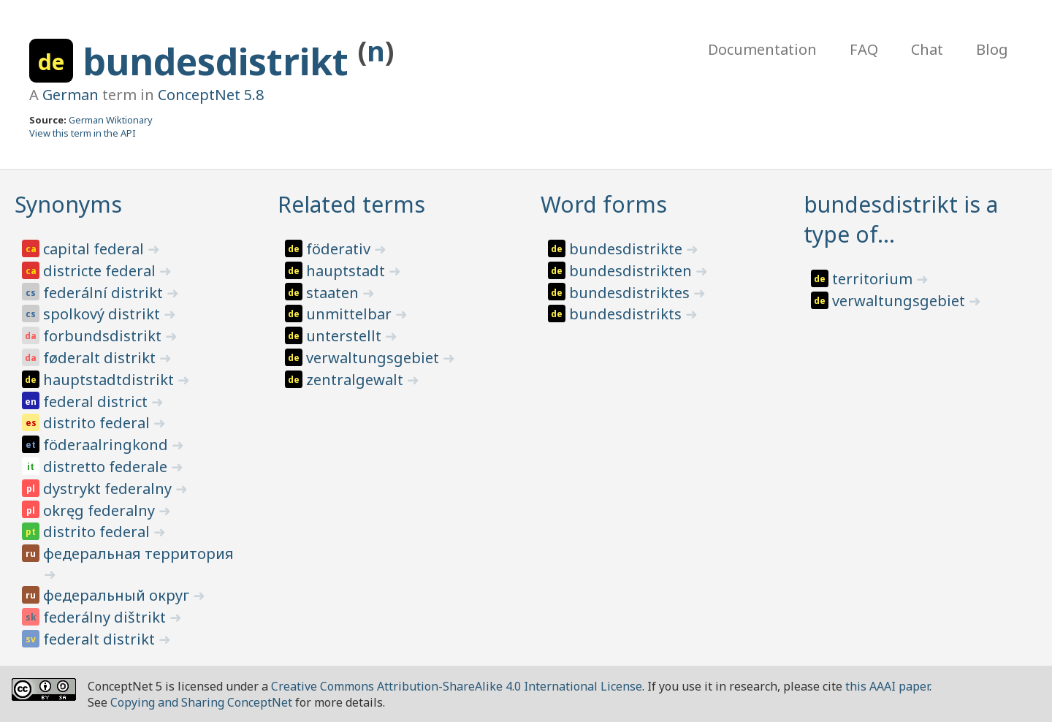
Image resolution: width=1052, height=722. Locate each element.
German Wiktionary (111, 119)
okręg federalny (101, 510)
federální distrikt (105, 293)
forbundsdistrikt (104, 336)
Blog (992, 49)
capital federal (95, 249)
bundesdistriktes (631, 293)
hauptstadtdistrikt (110, 380)
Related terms (351, 204)
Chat (927, 49)
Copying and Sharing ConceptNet (201, 702)
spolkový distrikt (103, 314)
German (70, 94)
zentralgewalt (356, 380)
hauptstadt (347, 271)
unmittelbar (350, 314)
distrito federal (98, 423)
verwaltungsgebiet (374, 358)
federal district (97, 401)
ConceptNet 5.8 (211, 94)
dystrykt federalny (109, 488)
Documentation (762, 49)
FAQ (864, 49)
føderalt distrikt (101, 358)
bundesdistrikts (627, 314)
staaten (334, 293)
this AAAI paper (887, 686)
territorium (874, 279)
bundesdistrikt (220, 61)
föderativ (340, 249)
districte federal (101, 271)
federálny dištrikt (106, 617)
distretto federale (107, 466)
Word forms (604, 204)
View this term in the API (82, 133)
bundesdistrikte (627, 249)
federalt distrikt (101, 639)
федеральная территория (138, 553)
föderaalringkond (107, 445)
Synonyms (68, 204)
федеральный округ (118, 595)
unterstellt (345, 336)
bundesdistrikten (632, 271)
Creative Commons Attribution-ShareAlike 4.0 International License (456, 686)
